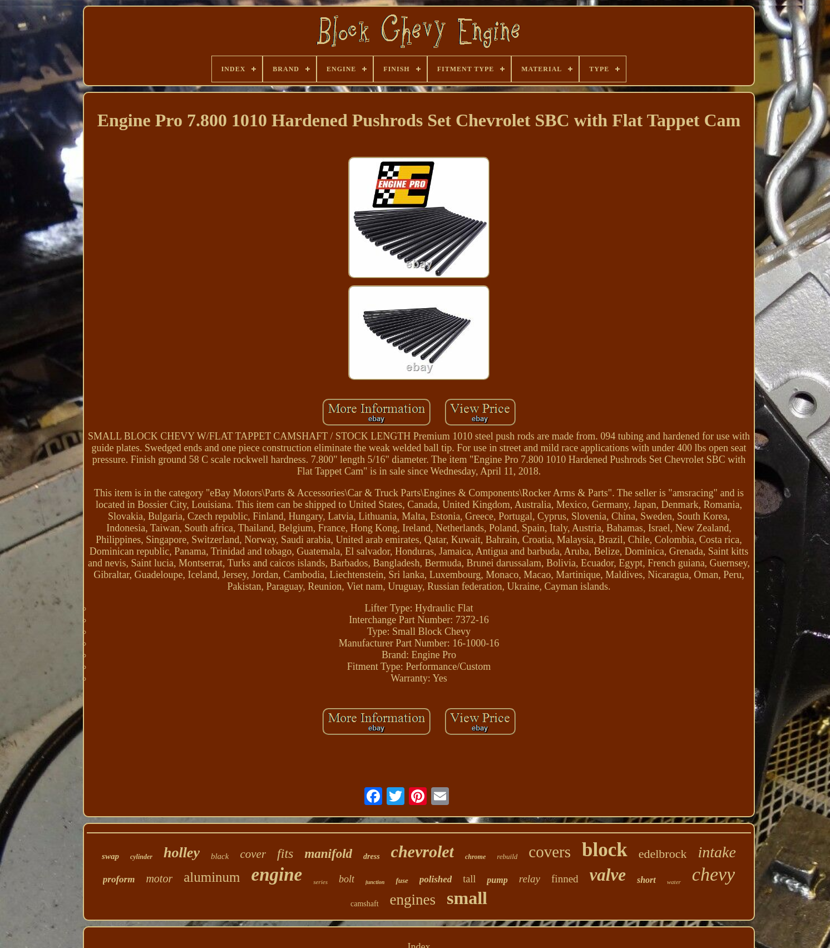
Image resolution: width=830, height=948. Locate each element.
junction (374, 882)
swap (110, 856)
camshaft (364, 904)
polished (435, 879)
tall (469, 879)
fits (285, 853)
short (646, 880)
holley (182, 853)
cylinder (141, 857)
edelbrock (663, 854)
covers (549, 852)
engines (413, 899)
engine (277, 875)
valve (608, 875)
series (320, 881)
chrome (475, 857)
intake (716, 852)
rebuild (507, 856)
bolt (346, 879)
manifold (328, 854)
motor (159, 878)
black (220, 856)
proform (119, 879)
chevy (713, 874)
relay (529, 879)
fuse (402, 880)
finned (565, 879)
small (467, 898)
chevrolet (422, 851)
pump (497, 880)
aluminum (212, 877)
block (605, 850)
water (674, 881)
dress (371, 856)
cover (253, 854)
